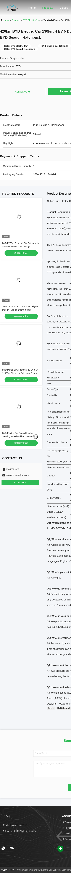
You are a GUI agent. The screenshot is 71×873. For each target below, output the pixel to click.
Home (32, 7)
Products (47, 7)
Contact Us (22, 91)
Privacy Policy (7, 870)
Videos (64, 7)
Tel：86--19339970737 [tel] (14, 825)
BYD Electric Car (31, 20)
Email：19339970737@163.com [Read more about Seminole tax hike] (19, 831)
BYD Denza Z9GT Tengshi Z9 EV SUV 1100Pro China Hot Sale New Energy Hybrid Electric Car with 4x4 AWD (20, 373)
